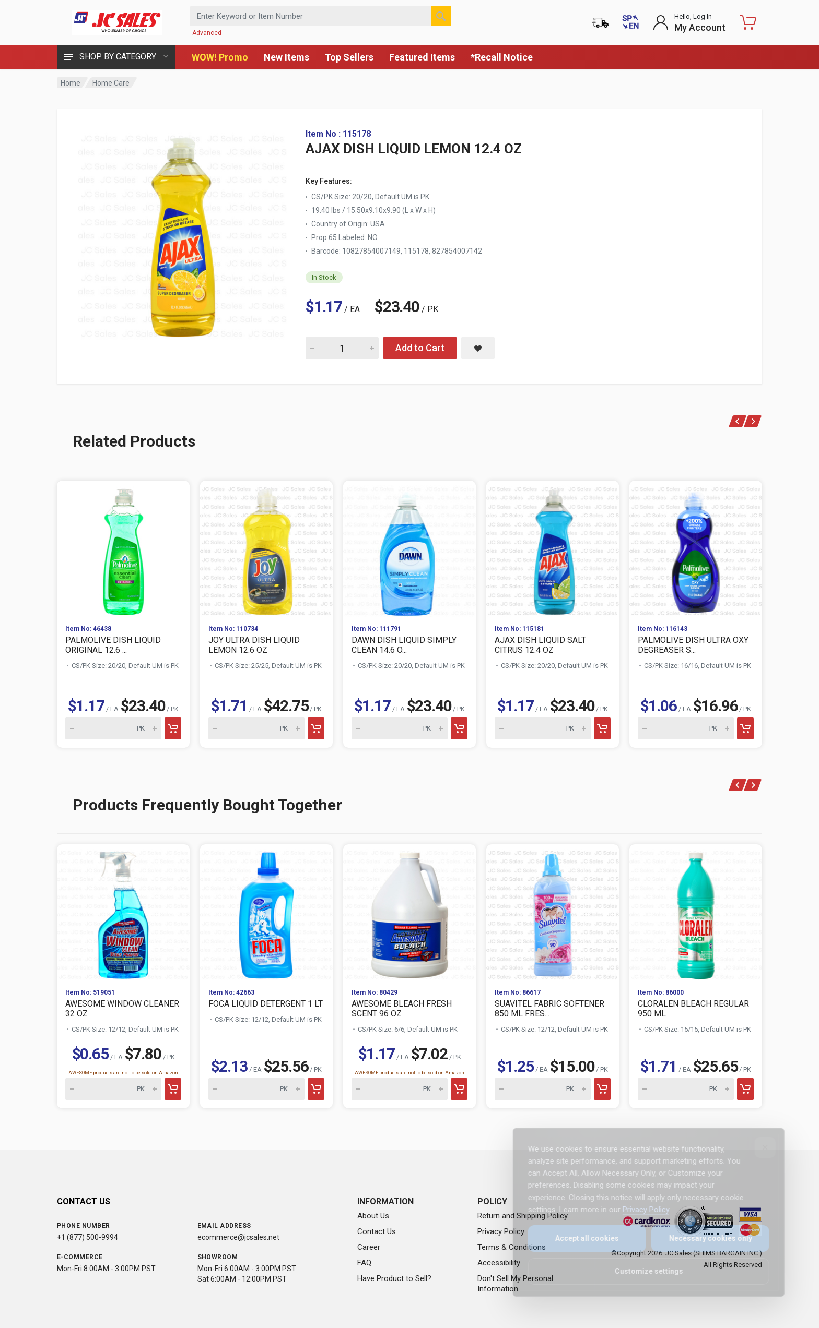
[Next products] (753, 421)
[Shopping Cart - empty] (748, 22)
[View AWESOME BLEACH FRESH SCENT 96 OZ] (409, 912)
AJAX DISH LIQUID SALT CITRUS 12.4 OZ (540, 645)
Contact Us (376, 1231)
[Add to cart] (173, 728)
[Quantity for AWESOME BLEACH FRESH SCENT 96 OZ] (400, 1089)
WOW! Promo (220, 57)
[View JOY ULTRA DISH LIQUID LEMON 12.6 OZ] (266, 548)
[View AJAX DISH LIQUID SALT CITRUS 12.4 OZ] (552, 548)
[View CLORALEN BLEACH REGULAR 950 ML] (695, 912)
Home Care (111, 83)
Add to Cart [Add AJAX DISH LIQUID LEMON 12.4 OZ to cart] (419, 347)
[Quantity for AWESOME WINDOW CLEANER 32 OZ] (113, 1089)
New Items (286, 57)
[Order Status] (600, 22)
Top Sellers (349, 57)
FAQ (364, 1262)
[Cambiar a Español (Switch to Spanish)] (630, 22)
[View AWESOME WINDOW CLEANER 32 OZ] (123, 912)
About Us (373, 1216)
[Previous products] (738, 421)
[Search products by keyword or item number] (320, 16)
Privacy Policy (500, 1231)
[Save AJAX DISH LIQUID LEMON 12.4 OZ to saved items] (478, 348)
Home (70, 83)
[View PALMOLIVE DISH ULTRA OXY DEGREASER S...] (695, 548)
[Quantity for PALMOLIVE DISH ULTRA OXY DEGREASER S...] (686, 728)
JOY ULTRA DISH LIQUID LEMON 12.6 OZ (254, 645)
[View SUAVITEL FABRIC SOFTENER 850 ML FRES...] (552, 912)
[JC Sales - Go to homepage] (117, 22)
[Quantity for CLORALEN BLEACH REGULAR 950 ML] (686, 1089)
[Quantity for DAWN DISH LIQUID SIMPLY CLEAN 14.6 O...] (400, 728)
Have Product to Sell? (394, 1278)
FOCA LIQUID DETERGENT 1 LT (265, 1004)
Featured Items (422, 57)
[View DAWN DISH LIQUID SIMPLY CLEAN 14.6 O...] (409, 548)
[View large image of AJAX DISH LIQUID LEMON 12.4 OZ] (182, 234)
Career (368, 1247)
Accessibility (498, 1262)
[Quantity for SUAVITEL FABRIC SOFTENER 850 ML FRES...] (543, 1089)
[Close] (757, 1147)
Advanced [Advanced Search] (206, 33)
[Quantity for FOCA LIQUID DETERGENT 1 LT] (256, 1089)
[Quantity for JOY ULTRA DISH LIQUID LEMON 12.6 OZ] (256, 728)
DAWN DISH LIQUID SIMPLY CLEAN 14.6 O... (404, 645)
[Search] (441, 16)
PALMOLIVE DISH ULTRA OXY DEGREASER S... (693, 645)
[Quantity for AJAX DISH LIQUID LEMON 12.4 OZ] (342, 348)
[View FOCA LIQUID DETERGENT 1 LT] (266, 912)
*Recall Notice (502, 57)
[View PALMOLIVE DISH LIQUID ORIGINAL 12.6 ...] (123, 548)
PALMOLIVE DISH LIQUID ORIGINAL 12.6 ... (113, 645)
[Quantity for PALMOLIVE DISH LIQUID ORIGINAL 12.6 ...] (113, 728)
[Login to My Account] (689, 22)
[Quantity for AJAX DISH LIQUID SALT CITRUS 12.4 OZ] (543, 728)
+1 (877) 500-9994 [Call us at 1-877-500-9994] (87, 1237)
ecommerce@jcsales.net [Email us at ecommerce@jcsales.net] (238, 1237)
